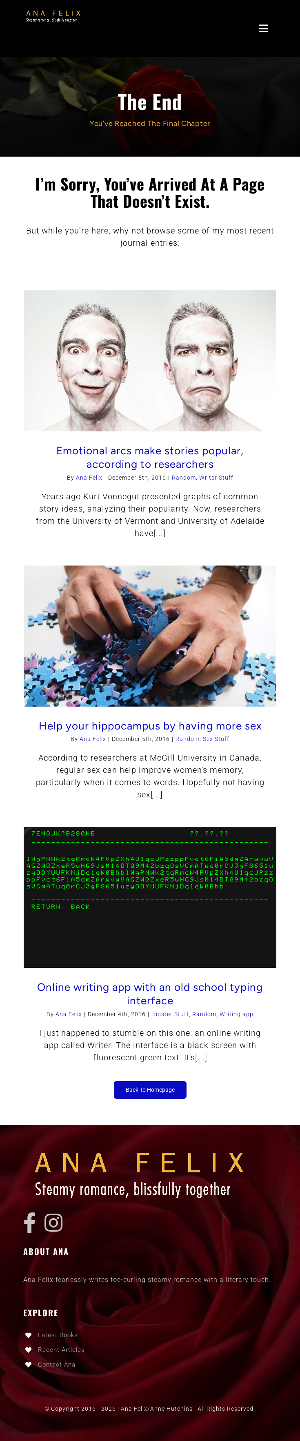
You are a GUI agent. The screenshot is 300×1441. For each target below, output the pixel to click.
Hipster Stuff (170, 1014)
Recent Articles (61, 1349)
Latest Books (58, 1335)
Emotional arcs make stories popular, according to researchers (150, 457)
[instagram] (53, 1222)
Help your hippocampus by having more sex (150, 725)
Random (184, 477)
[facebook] (29, 1222)
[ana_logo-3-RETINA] (55, 12)
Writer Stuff (216, 477)
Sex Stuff (216, 739)
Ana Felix (89, 477)
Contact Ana (57, 1364)
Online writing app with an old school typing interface (150, 994)
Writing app (236, 1014)
